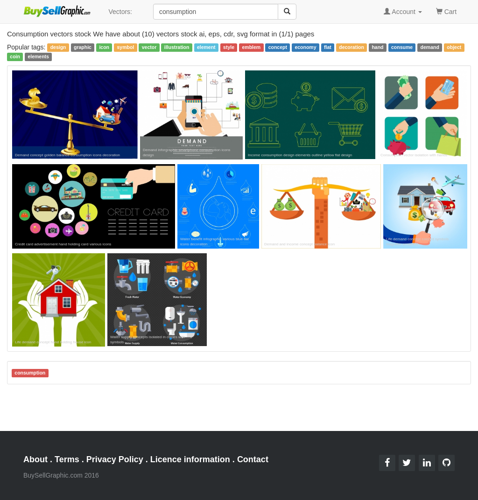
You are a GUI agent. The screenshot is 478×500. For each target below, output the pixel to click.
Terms (67, 459)
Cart (446, 11)
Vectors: (120, 11)
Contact (252, 459)
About (35, 459)
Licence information (190, 459)
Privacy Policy (114, 459)
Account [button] (403, 11)
